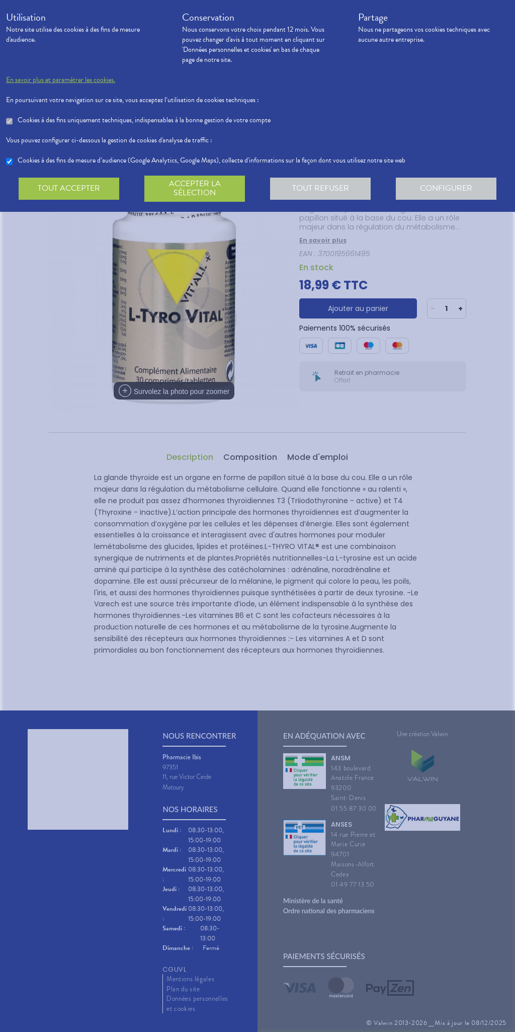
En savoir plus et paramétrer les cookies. (60, 80)
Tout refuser (320, 188)
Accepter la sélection (195, 188)
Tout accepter (69, 188)
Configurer (446, 188)
